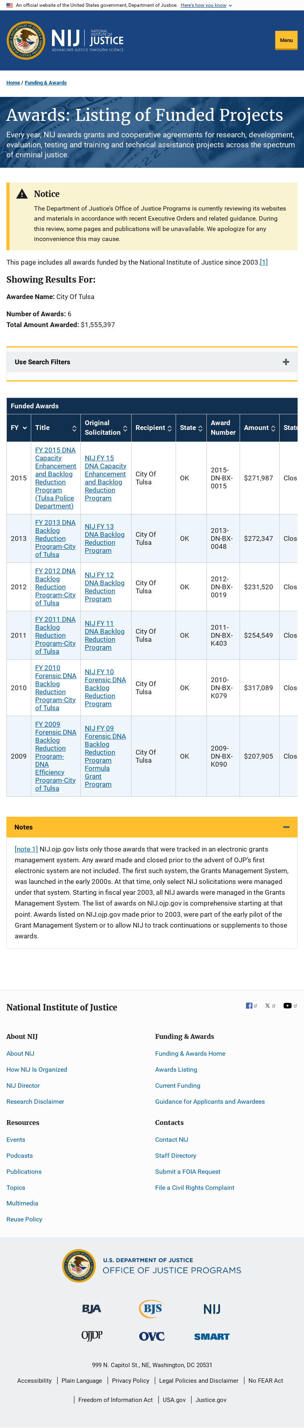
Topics (15, 1187)
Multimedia (22, 1203)
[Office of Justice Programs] (26, 40)
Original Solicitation (103, 427)
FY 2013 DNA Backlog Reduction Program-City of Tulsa (55, 538)
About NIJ (20, 1053)
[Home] (87, 40)
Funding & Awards (46, 83)
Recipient (150, 428)
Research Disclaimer (35, 1101)
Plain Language (82, 1380)
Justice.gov (211, 1400)
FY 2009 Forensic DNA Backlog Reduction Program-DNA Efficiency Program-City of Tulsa (55, 756)
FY (19, 428)
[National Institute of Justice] (212, 1306)
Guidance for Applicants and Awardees (210, 1101)
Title (42, 428)
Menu (286, 40)
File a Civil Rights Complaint (194, 1187)
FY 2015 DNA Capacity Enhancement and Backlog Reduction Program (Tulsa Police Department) (55, 478)
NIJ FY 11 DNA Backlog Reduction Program (105, 635)
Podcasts (19, 1155)
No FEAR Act (265, 1380)
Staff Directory (175, 1155)
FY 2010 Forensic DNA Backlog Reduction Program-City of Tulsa (55, 688)
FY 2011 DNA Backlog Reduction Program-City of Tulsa (55, 635)
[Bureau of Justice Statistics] (152, 1315)
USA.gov (174, 1400)
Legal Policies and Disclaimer (198, 1380)
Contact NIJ (171, 1139)
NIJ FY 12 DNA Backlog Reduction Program (105, 587)
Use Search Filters (42, 362)
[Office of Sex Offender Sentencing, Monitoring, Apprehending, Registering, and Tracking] (212, 1334)
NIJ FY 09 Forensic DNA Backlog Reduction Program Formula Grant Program (105, 756)
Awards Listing (176, 1069)
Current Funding (177, 1085)
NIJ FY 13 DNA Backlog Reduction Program (105, 538)
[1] (264, 262)
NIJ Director (23, 1085)
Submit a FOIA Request (187, 1171)
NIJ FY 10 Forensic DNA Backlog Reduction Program (105, 688)
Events (15, 1139)
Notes (23, 827)
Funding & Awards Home (190, 1053)
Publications (24, 1171)
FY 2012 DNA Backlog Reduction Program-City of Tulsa (55, 587)
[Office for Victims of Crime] (152, 1336)
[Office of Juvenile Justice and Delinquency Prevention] (92, 1338)
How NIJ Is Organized (36, 1069)
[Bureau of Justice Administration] (91, 1305)
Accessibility (34, 1380)
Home (13, 83)
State (188, 428)
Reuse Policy (24, 1219)
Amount (256, 428)
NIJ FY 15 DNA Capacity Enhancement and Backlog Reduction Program (105, 478)
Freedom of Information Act (115, 1400)
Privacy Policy (130, 1380)
